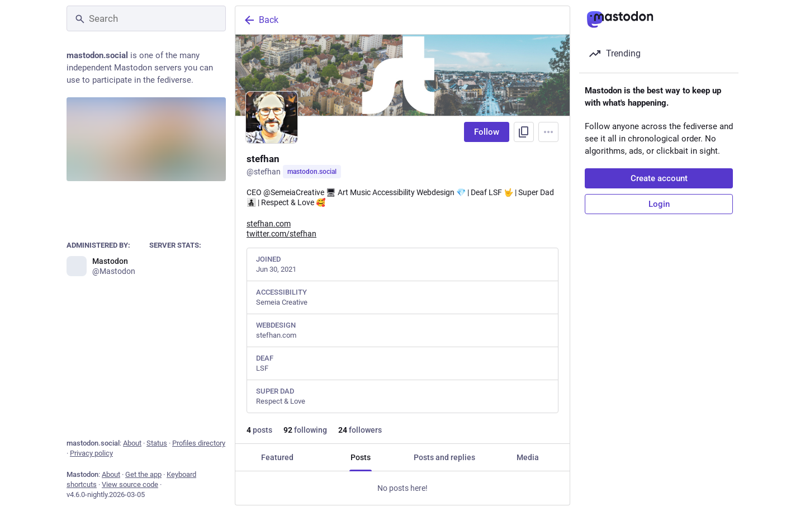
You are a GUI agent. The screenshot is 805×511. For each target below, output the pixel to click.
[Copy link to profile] (524, 132)
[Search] (146, 18)
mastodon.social (312, 172)
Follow (486, 132)
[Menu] (548, 132)
